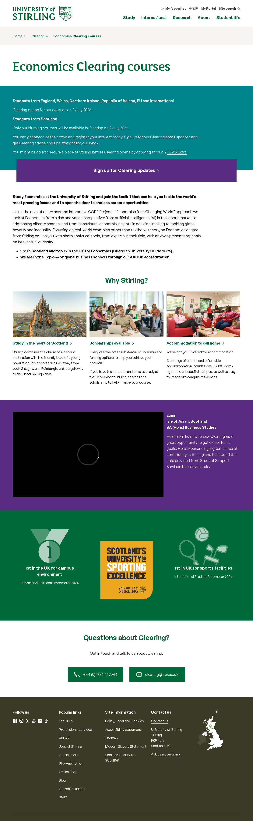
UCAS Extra (177, 152)
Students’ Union (71, 763)
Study (129, 17)
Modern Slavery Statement (125, 746)
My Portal (208, 8)
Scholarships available (110, 343)
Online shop (68, 772)
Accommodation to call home (193, 343)
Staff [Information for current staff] (63, 797)
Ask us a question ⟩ (165, 754)
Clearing (37, 36)
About (204, 17)
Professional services (75, 729)
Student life (228, 17)
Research (182, 17)
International (154, 17)
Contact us (159, 721)
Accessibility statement (123, 729)
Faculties (66, 721)
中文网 (193, 8)
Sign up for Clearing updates (124, 170)
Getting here (68, 755)
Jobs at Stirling (70, 746)
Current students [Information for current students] (72, 789)
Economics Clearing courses (77, 36)
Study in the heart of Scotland (40, 343)
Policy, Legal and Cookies (124, 721)
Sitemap (111, 738)
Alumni (64, 738)
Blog (62, 780)
